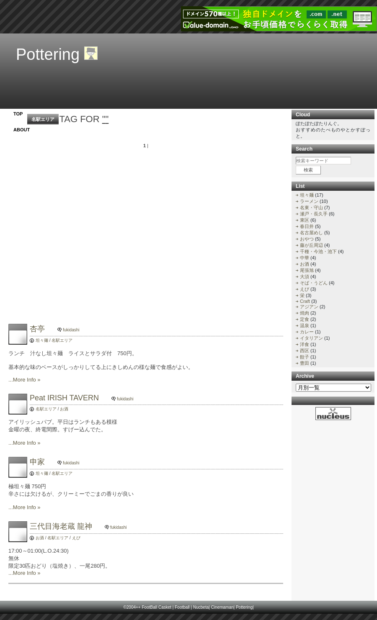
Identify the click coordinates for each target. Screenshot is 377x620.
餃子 (304, 356)
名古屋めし (311, 232)
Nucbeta (201, 607)
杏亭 (56, 329)
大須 (304, 276)
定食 (304, 319)
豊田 (304, 363)
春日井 (307, 226)
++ (138, 607)
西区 (304, 350)
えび (76, 537)
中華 (304, 257)
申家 (56, 462)
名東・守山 (311, 207)
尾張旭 (307, 270)
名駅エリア (42, 119)
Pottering (48, 54)
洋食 (304, 344)
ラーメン (309, 201)
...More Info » (24, 380)
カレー (307, 331)
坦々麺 (42, 340)
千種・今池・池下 (318, 251)
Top (18, 113)
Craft (305, 301)
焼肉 (304, 312)
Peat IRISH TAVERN (84, 398)
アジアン (309, 306)
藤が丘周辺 (311, 245)
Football (182, 607)
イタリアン (311, 338)
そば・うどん (314, 282)
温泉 (304, 325)
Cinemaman (222, 607)
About (21, 129)
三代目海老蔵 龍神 (80, 526)
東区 (304, 220)
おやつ (307, 238)
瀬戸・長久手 (314, 213)
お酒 (64, 409)
